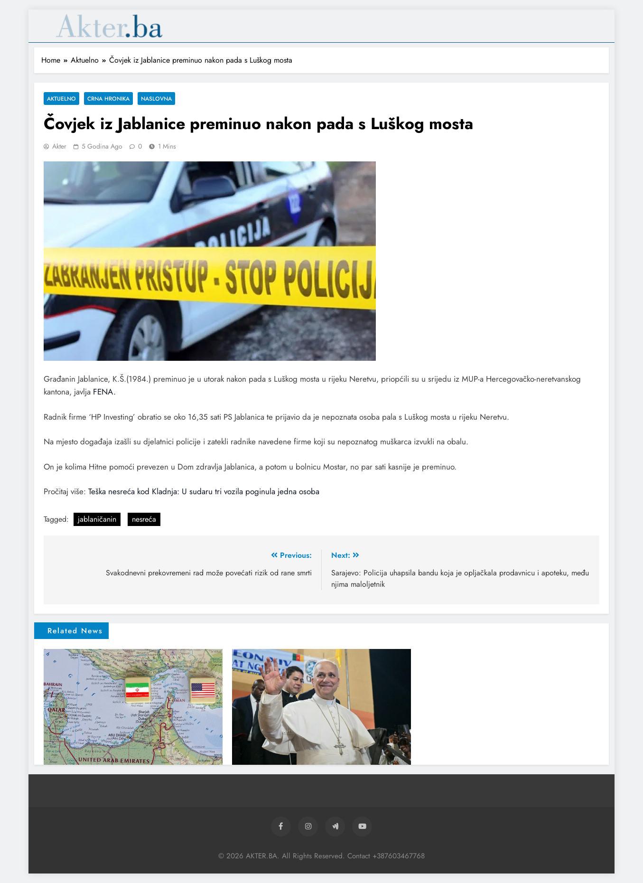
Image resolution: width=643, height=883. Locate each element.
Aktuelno (61, 98)
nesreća (144, 519)
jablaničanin (97, 519)
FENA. (104, 391)
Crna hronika (108, 98)
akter (59, 146)
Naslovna (156, 98)
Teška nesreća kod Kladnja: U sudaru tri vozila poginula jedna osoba (203, 491)
